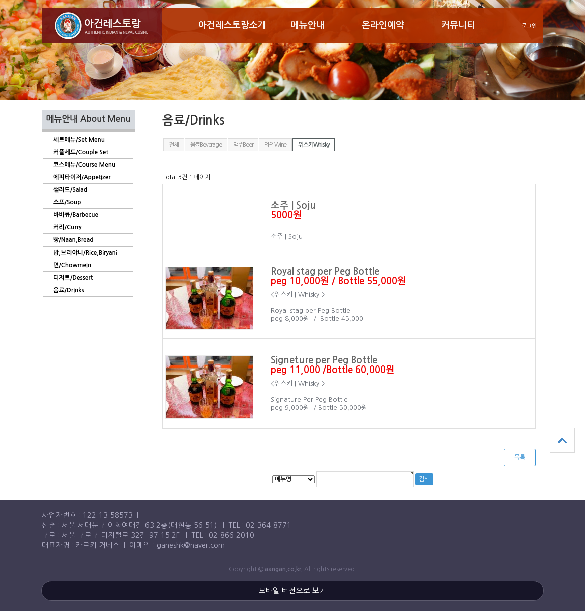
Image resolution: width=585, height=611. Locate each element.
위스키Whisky (313, 145)
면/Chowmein (72, 265)
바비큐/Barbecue (75, 215)
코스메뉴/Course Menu (84, 165)
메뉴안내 (307, 25)
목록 (519, 457)
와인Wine (275, 145)
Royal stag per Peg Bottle (325, 271)
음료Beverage (206, 145)
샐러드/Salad (70, 190)
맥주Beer (243, 145)
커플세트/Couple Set (80, 152)
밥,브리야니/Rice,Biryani (85, 253)
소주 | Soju (293, 205)
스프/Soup (67, 202)
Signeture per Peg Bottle (324, 360)
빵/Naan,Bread (73, 240)
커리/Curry (67, 227)
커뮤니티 (458, 25)
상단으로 (562, 440)
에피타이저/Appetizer (82, 177)
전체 (174, 145)
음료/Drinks (68, 290)
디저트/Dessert (73, 278)
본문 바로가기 (0, 0)
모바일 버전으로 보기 (292, 590)
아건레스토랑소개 (232, 25)
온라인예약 (383, 25)
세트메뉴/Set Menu (79, 140)
